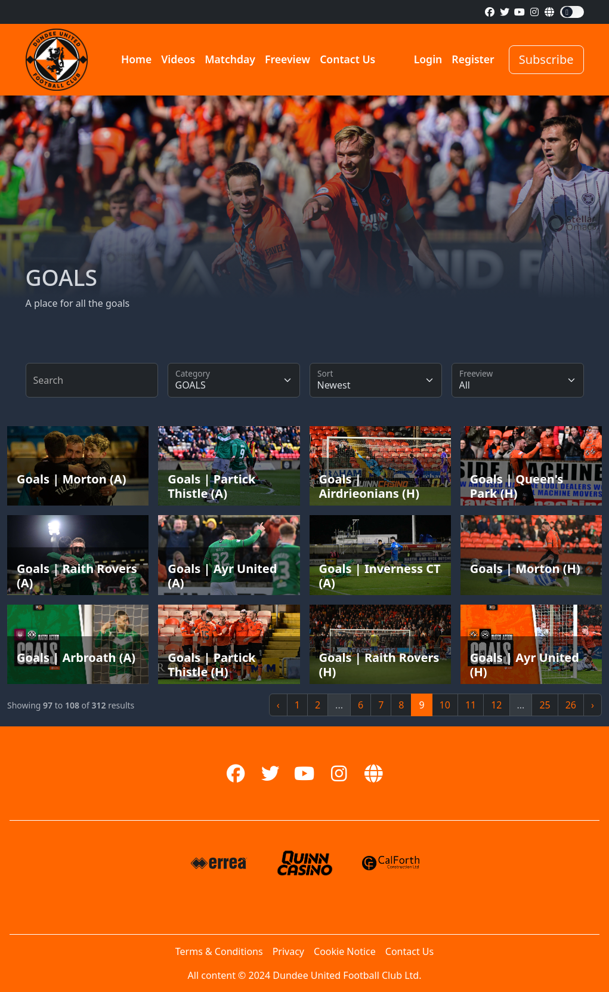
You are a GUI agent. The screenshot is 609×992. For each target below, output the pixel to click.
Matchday (230, 59)
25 (544, 704)
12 (496, 704)
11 (470, 704)
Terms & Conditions (219, 951)
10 (445, 704)
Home (136, 59)
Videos (178, 59)
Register (473, 59)
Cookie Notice (345, 951)
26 (570, 704)
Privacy (288, 951)
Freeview (287, 59)
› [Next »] (592, 704)
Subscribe (546, 59)
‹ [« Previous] (278, 704)
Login (428, 59)
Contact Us (347, 59)
